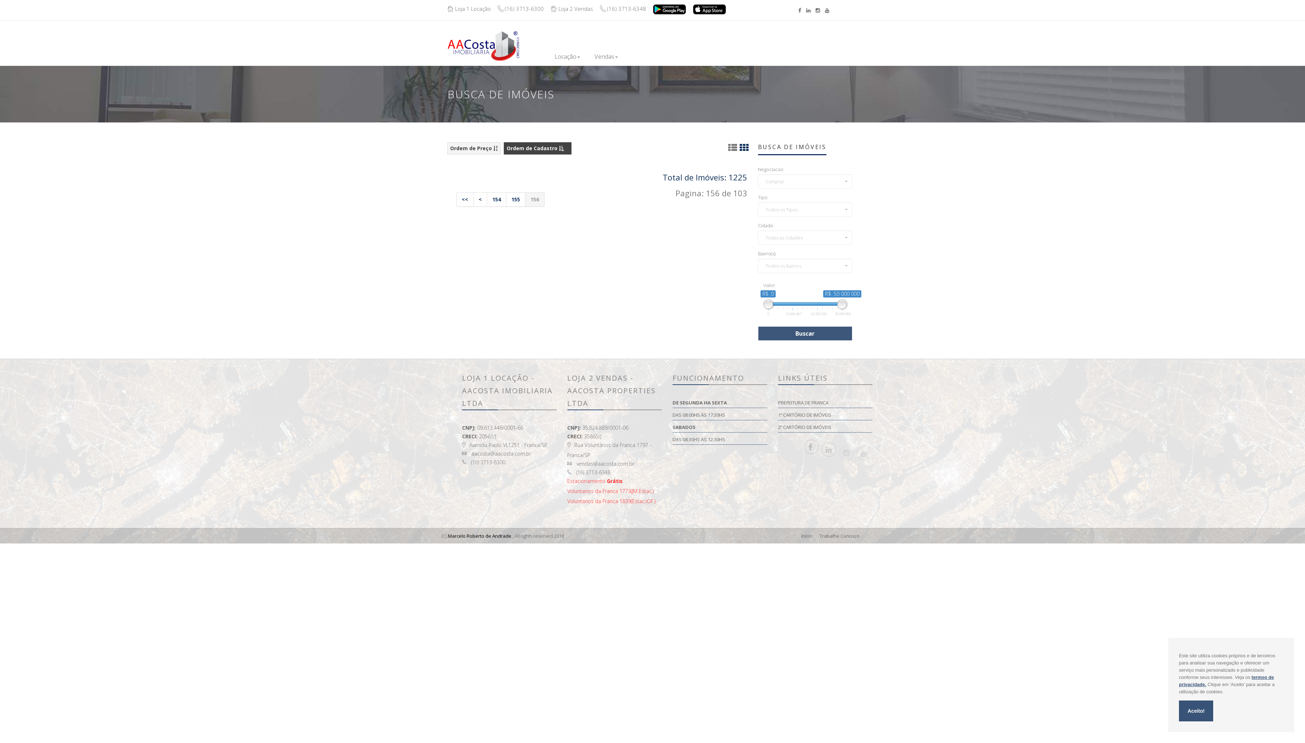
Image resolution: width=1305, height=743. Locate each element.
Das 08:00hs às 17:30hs (776, 415)
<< (465, 199)
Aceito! (1196, 711)
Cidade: (766, 225)
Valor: (769, 285)
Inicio (540, 57)
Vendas (610, 57)
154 (496, 199)
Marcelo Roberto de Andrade (479, 536)
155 (515, 199)
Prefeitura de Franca (881, 402)
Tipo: (763, 197)
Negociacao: (771, 169)
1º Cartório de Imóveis (882, 415)
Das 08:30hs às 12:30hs (776, 439)
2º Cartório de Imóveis (882, 427)
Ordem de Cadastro (535, 148)
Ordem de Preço (474, 148)
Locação (572, 57)
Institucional (737, 57)
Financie (696, 57)
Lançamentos (654, 57)
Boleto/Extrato (828, 40)
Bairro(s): (767, 253)
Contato (779, 55)
